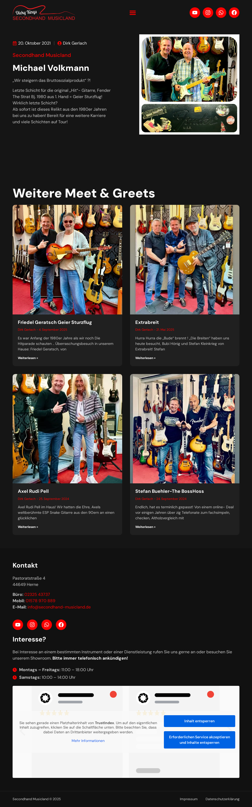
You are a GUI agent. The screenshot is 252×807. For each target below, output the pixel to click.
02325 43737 (37, 594)
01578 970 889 (40, 600)
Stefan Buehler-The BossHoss (169, 491)
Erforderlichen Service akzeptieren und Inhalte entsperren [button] (199, 740)
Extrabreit (147, 322)
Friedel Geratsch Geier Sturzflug (55, 322)
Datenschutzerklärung (222, 799)
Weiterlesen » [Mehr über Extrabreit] (145, 358)
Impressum (189, 799)
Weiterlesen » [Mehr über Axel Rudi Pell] (28, 527)
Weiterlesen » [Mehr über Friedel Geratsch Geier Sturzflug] (28, 358)
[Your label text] (44, 12)
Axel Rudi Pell (33, 491)
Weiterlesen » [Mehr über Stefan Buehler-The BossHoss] (145, 527)
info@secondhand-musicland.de (59, 607)
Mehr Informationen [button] (88, 741)
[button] (132, 12)
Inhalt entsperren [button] (199, 721)
